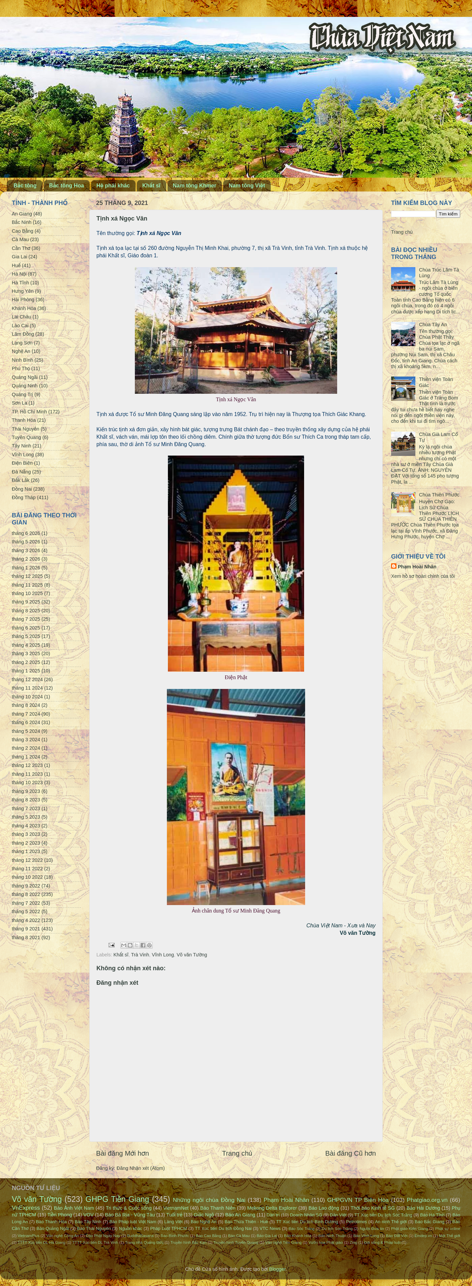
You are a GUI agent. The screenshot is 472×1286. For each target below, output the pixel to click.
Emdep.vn (423, 1236)
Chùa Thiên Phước (439, 494)
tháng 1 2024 (26, 757)
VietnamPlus (28, 1236)
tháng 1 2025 (26, 670)
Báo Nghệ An (204, 1221)
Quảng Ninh (25, 385)
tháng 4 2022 (26, 920)
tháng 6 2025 (26, 628)
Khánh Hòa (24, 308)
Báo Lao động (323, 1208)
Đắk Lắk (20, 480)
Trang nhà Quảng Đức (144, 1242)
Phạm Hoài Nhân (417, 566)
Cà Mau (20, 239)
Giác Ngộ (204, 1214)
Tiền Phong (60, 1214)
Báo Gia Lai (267, 1236)
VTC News (270, 1228)
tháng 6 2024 (26, 722)
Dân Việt (338, 1214)
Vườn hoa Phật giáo (325, 1242)
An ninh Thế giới (391, 1221)
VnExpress (26, 1207)
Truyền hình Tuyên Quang (235, 1242)
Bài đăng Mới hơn (122, 1153)
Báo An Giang (240, 1214)
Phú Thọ (21, 368)
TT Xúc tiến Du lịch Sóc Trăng (383, 1214)
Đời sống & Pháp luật (382, 1242)
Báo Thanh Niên (218, 1208)
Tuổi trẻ (174, 1214)
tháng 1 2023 (26, 851)
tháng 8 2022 (26, 894)
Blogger (277, 1269)
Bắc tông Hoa (66, 185)
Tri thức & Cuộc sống (129, 1208)
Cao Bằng (22, 231)
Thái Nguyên (25, 429)
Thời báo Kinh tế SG (373, 1208)
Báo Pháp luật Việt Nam (132, 1221)
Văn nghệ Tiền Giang (283, 1242)
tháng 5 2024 (26, 731)
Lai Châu (21, 316)
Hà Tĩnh (20, 282)
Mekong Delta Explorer (272, 1208)
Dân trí (273, 1214)
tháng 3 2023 (26, 834)
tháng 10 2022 (27, 877)
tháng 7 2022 (26, 903)
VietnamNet (175, 1208)
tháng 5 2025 (26, 636)
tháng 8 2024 (26, 705)
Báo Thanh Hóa (51, 1221)
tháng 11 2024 (27, 688)
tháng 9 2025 (26, 602)
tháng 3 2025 (26, 653)
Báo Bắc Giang (429, 1221)
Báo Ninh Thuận (332, 1236)
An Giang (22, 213)
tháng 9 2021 (26, 928)
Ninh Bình (22, 360)
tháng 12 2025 (27, 576)
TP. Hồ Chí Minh (29, 411)
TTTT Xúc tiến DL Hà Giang (41, 1242)
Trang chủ (237, 1153)
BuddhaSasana (140, 1236)
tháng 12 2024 (27, 679)
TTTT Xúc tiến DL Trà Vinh (95, 1242)
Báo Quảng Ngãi (52, 1228)
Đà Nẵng (21, 471)
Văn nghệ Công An (62, 1236)
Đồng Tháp (24, 497)
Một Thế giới (449, 1236)
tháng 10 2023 (27, 782)
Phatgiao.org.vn (427, 1200)
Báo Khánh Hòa (297, 1236)
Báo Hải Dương (423, 1208)
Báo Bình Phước (174, 1236)
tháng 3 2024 (26, 739)
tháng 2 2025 (26, 662)
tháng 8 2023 (26, 799)
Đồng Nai (22, 489)
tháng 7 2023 (26, 808)
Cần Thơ (21, 248)
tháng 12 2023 (27, 765)
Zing (353, 1242)
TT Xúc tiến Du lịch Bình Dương (307, 1221)
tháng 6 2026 (26, 533)
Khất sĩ (151, 185)
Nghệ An (21, 351)
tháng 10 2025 (27, 593)
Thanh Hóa (24, 420)
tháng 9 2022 (26, 886)
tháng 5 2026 (26, 541)
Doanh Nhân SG (306, 1214)
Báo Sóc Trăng (302, 1229)
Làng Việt (173, 1221)
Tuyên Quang (26, 437)
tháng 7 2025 (26, 619)
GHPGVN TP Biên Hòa (357, 1200)
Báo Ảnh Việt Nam (74, 1208)
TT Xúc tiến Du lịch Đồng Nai (223, 1228)
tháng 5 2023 (26, 817)
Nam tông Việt (247, 185)
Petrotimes (356, 1221)
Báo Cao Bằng (208, 1236)
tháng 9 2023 (26, 791)
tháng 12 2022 (27, 860)
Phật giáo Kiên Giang (409, 1229)
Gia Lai (19, 256)
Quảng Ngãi (25, 377)
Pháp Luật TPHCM (168, 1228)
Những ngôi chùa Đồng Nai (209, 1200)
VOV (88, 1214)
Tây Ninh (21, 445)
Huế (16, 265)
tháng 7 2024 (26, 714)
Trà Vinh (140, 954)
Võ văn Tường (192, 954)
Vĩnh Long (163, 954)
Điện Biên (22, 463)
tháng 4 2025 (26, 645)
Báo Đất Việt (397, 1236)
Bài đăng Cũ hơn (350, 1153)
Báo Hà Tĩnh (432, 1214)
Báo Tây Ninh (88, 1221)
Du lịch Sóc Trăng (337, 1229)
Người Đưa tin (372, 1229)
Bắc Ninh (21, 222)
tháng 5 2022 (26, 911)
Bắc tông (25, 185)
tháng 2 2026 (26, 559)
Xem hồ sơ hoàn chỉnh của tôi (423, 576)
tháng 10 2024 (27, 696)
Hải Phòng (23, 299)
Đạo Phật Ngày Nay (103, 1236)
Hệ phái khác (113, 185)
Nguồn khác (130, 1228)
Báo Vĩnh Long (366, 1236)
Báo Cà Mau (239, 1236)
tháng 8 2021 (26, 937)
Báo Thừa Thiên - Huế (246, 1221)
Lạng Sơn (22, 342)
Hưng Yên (23, 291)
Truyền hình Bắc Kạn (188, 1242)
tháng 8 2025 (26, 610)
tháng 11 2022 (27, 868)
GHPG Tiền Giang (117, 1199)
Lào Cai (20, 325)
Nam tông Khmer (194, 185)
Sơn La (19, 403)
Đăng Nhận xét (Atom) (141, 1168)
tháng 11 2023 (27, 774)
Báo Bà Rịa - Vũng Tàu (130, 1214)
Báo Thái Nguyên (94, 1228)
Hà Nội (19, 274)
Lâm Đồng (23, 334)
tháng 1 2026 (26, 567)
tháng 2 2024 (26, 748)
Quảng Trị (22, 394)
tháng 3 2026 (26, 550)
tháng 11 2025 (27, 585)
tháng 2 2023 (26, 843)
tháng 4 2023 (26, 825)
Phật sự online (447, 1229)
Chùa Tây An (433, 324)
